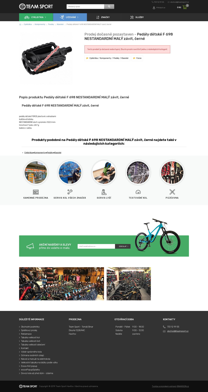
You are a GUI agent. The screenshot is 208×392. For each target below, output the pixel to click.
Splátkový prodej (29, 330)
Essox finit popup (29, 366)
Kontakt (25, 348)
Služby (137, 17)
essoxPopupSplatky (30, 369)
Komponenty (40, 24)
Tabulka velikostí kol (30, 337)
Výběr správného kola (31, 352)
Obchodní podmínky (30, 326)
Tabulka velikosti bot (30, 341)
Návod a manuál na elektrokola (35, 359)
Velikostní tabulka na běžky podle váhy (39, 362)
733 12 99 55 (159, 2)
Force (138, 58)
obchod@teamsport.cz (179, 2)
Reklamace (26, 334)
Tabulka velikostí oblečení (33, 344)
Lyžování (68, 17)
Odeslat (123, 246)
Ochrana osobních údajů (32, 355)
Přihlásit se (160, 8)
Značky (103, 17)
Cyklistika (33, 17)
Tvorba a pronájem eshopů (164, 386)
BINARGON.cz (183, 386)
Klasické (60, 24)
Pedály (51, 24)
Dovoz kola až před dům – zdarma (37, 373)
